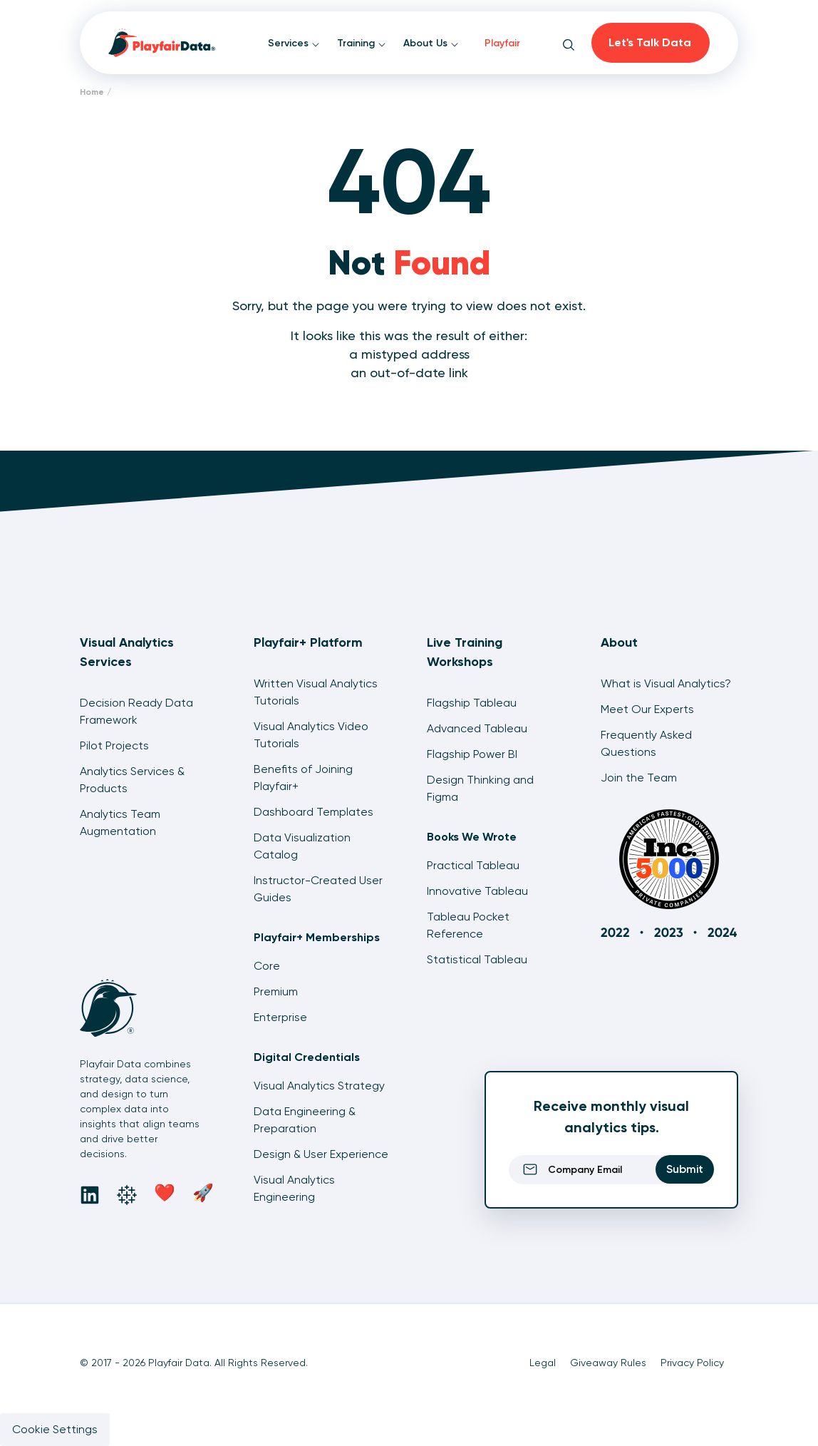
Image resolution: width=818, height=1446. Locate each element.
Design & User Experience (321, 1154)
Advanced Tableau (477, 728)
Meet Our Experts (647, 709)
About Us (431, 43)
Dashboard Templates (313, 812)
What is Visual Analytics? (666, 683)
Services (294, 43)
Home (92, 92)
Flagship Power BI (472, 754)
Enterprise (280, 1017)
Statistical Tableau (477, 959)
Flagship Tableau (472, 702)
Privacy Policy (692, 1362)
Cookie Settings (55, 1429)
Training (361, 43)
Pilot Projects (114, 745)
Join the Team (639, 777)
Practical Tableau (473, 865)
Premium (276, 991)
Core (267, 966)
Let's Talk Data (650, 42)
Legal (542, 1362)
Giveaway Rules (608, 1362)
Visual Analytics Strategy (319, 1085)
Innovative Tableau (477, 891)
